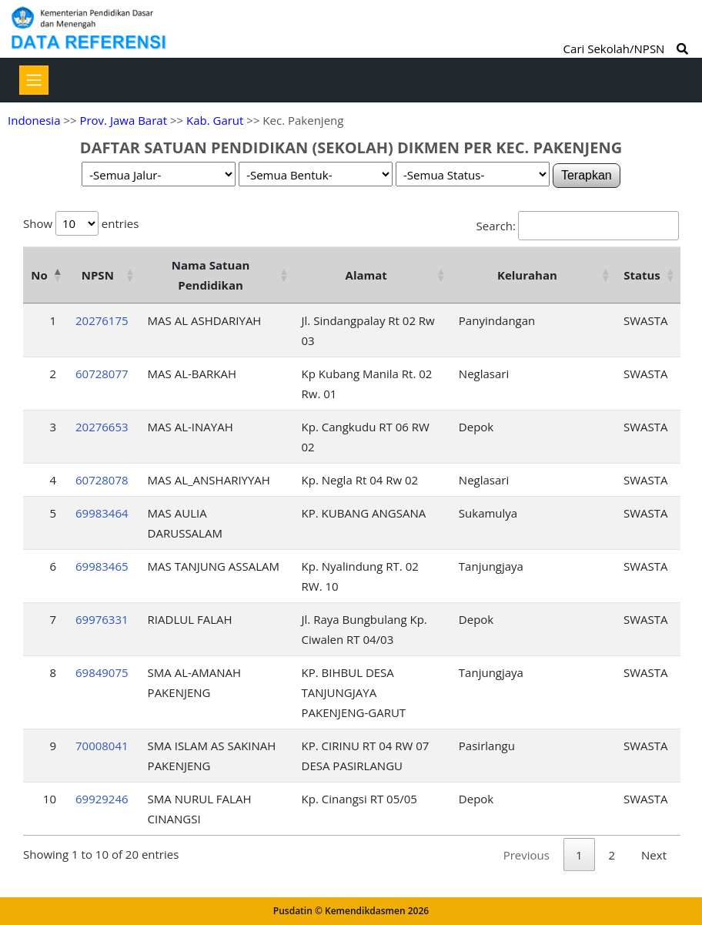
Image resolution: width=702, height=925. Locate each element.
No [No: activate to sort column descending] (39, 275)
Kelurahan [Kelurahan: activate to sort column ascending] (527, 275)
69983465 (102, 566)
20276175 (102, 320)
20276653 (102, 426)
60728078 (102, 480)
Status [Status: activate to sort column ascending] (641, 275)
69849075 (102, 672)
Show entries (81, 223)
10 (49, 798)
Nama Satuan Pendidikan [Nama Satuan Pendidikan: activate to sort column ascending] (211, 275)
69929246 (102, 798)
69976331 (102, 619)
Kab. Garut (214, 120)
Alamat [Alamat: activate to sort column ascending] (366, 275)
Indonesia (34, 120)
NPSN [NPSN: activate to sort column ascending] (98, 275)
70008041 (102, 745)
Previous (526, 855)
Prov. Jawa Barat (123, 120)
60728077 (102, 373)
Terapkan (586, 175)
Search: (577, 225)
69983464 (102, 513)
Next (654, 855)
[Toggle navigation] (33, 80)
